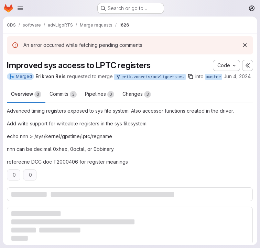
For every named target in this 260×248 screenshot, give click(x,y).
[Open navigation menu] (20, 8)
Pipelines (99, 94)
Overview (26, 94)
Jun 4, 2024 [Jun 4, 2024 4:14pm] (237, 76)
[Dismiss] (245, 45)
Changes (136, 94)
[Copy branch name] (190, 76)
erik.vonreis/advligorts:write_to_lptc (151, 77)
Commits (63, 94)
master (213, 77)
